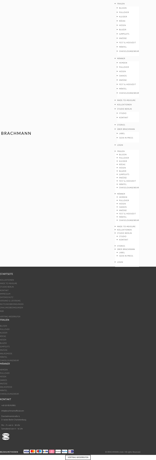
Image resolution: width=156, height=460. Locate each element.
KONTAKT (123, 117)
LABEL (122, 133)
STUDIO (122, 113)
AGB (2, 311)
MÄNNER (121, 58)
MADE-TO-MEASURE (126, 100)
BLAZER (122, 29)
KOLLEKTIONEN (124, 104)
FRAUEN (121, 3)
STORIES (121, 124)
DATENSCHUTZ (6, 297)
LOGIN (120, 145)
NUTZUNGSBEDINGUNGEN (11, 304)
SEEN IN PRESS (126, 137)
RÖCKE (122, 21)
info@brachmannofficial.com (12, 411)
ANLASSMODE (6, 353)
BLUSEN (123, 8)
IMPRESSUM (5, 294)
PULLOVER (124, 12)
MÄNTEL (123, 47)
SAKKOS (123, 75)
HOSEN (122, 25)
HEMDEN (123, 62)
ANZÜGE (123, 38)
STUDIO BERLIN (124, 109)
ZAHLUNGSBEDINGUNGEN (11, 307)
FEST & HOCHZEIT (127, 42)
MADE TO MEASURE (8, 283)
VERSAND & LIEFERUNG (10, 301)
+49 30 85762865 (8, 405)
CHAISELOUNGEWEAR (129, 51)
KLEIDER (123, 16)
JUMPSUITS (124, 34)
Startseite (6, 274)
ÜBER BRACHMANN (126, 129)
